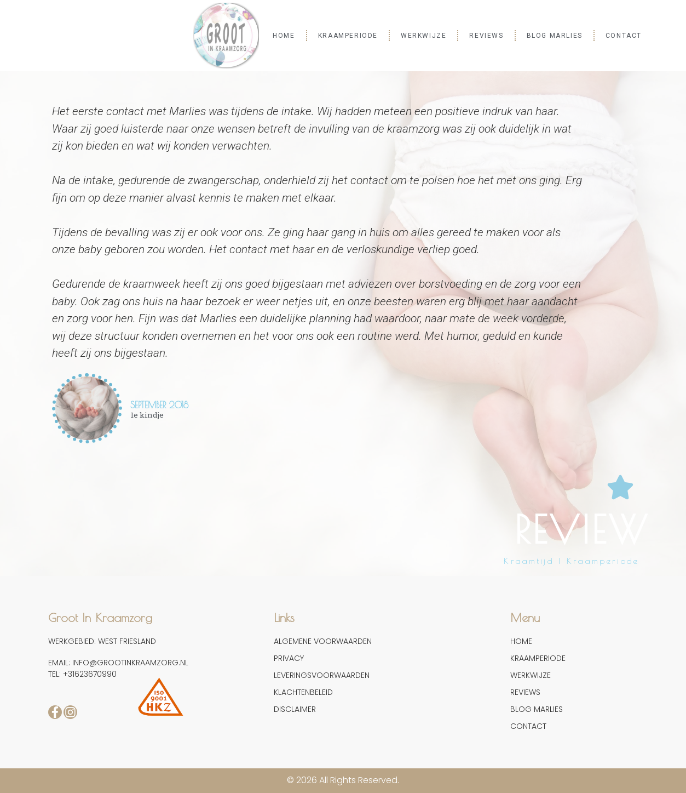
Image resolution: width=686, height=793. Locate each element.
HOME (284, 35)
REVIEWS (486, 35)
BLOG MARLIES (555, 35)
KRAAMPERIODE (348, 35)
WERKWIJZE (423, 35)
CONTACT (624, 35)
